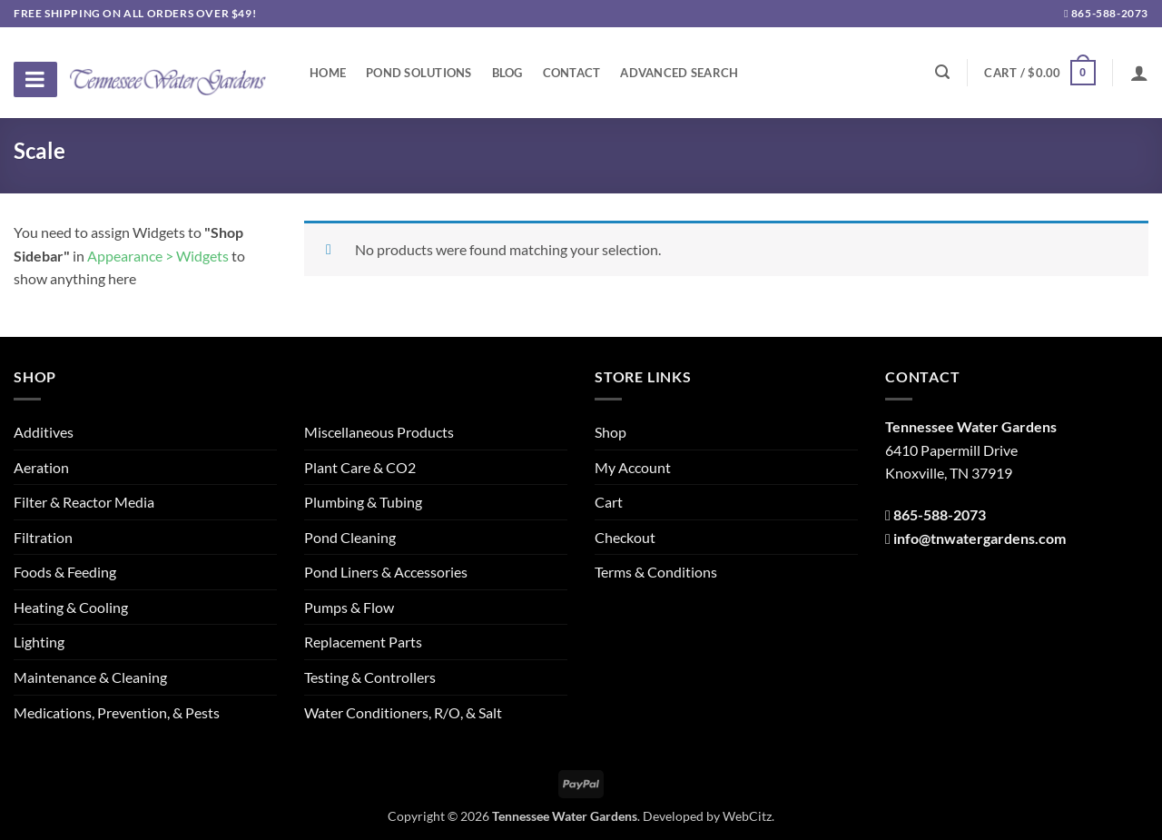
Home (328, 72)
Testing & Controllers (370, 677)
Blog (507, 72)
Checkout (625, 537)
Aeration (41, 467)
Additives (44, 431)
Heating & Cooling (71, 607)
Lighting (39, 641)
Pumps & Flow (349, 607)
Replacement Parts (363, 641)
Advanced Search (679, 72)
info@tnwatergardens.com (979, 538)
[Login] (1139, 73)
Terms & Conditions (656, 571)
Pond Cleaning (350, 537)
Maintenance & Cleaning (90, 677)
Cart (609, 501)
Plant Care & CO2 (360, 467)
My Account (633, 467)
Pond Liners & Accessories (386, 571)
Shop (610, 431)
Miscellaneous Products (379, 431)
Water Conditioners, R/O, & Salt (403, 712)
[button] (1039, 72)
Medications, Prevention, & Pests (117, 712)
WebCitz (747, 816)
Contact (572, 72)
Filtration (43, 537)
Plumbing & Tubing (363, 501)
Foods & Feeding (65, 571)
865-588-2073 (1106, 13)
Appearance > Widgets (158, 255)
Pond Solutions (419, 72)
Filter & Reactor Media (84, 501)
